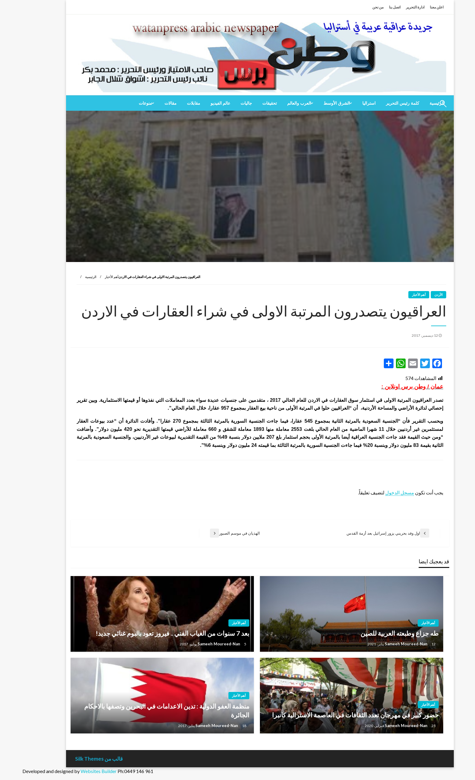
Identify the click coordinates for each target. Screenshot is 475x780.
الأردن (416, 295)
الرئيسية (68, 277)
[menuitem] (380, 103)
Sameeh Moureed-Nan (384, 643)
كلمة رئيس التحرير (380, 103)
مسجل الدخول (377, 492)
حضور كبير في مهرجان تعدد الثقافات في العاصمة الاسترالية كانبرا (333, 715)
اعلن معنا (414, 7)
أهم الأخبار (89, 277)
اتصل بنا (372, 7)
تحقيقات (247, 103)
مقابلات (171, 103)
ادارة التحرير (393, 7)
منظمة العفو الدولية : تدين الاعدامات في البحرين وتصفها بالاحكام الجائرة (144, 710)
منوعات (123, 103)
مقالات (148, 103)
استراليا (346, 103)
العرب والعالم (277, 103)
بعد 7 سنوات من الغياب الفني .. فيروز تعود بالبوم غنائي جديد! (150, 633)
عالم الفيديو (198, 103)
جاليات (224, 103)
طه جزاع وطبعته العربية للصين (377, 633)
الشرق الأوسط (314, 103)
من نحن (355, 7)
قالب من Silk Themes (76, 758)
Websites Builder (76, 771)
